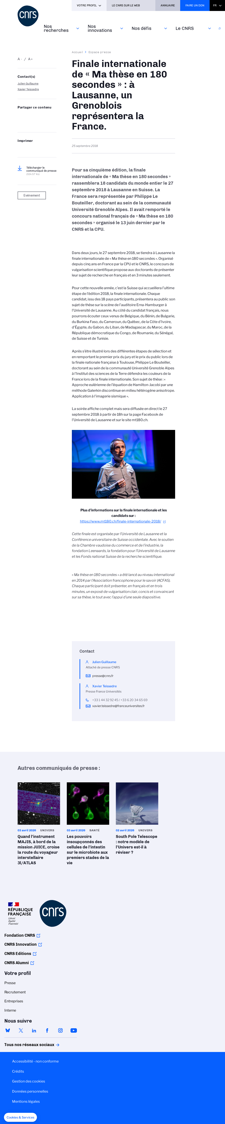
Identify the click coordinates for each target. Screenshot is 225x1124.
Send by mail (20, 123)
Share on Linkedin (39, 116)
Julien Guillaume (28, 83)
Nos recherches (56, 28)
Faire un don (194, 5)
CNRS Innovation (20, 944)
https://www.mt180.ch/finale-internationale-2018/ (120, 521)
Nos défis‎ (141, 28)
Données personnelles (30, 1091)
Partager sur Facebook (48, 116)
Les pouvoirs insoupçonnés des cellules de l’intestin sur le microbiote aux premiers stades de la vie (88, 825)
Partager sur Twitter (29, 116)
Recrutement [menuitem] (15, 992)
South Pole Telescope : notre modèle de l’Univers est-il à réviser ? (137, 819)
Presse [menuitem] (10, 983)
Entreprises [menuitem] (13, 1001)
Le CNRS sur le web (126, 5)
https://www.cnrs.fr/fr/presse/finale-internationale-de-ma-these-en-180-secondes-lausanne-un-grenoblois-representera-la (29, 123)
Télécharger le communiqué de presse (41, 171)
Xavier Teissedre (28, 89)
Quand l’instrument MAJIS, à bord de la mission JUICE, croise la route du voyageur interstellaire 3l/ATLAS (39, 825)
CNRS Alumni (16, 962)
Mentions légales (26, 1101)
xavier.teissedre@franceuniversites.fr (118, 706)
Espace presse (100, 52)
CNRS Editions (17, 953)
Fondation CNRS (19, 935)
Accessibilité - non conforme (35, 1061)
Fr (215, 5)
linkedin (34, 1030)
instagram (60, 1030)
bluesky (7, 1030)
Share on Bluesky (20, 116)
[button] (20, 1117)
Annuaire (168, 5)
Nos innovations (100, 28)
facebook (47, 1030)
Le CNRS (185, 28)
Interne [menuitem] (10, 1010)
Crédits (18, 1071)
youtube (73, 1030)
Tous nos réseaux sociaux (21, 1044)
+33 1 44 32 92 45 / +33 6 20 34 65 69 (119, 700)
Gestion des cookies (28, 1081)
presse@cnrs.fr (102, 676)
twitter (21, 1030)
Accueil (77, 52)
